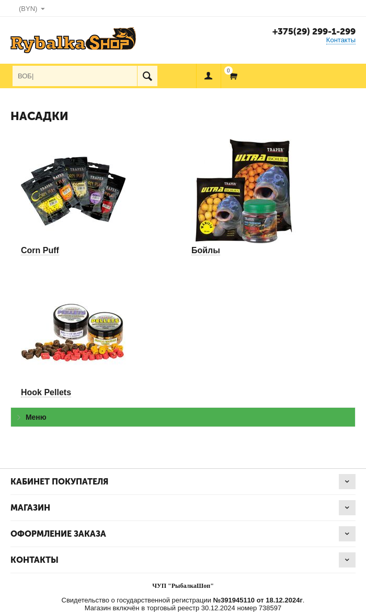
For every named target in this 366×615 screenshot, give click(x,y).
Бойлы (205, 250)
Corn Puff (40, 250)
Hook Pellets (46, 392)
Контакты (341, 40)
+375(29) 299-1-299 (314, 31)
